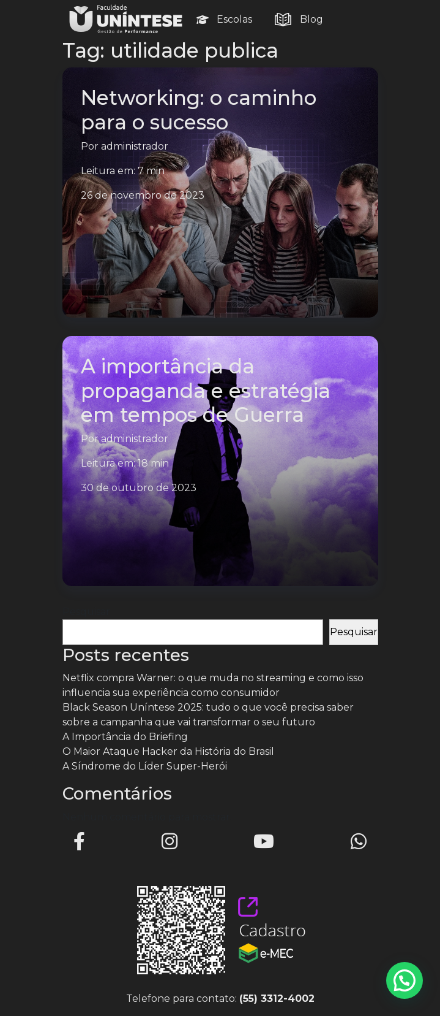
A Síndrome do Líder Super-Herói (144, 766)
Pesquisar (86, 611)
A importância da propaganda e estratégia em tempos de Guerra (205, 390)
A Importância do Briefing (125, 737)
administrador (134, 146)
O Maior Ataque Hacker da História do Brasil (168, 751)
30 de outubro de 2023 (138, 488)
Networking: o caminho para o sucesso (198, 109)
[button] (404, 980)
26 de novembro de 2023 (142, 195)
